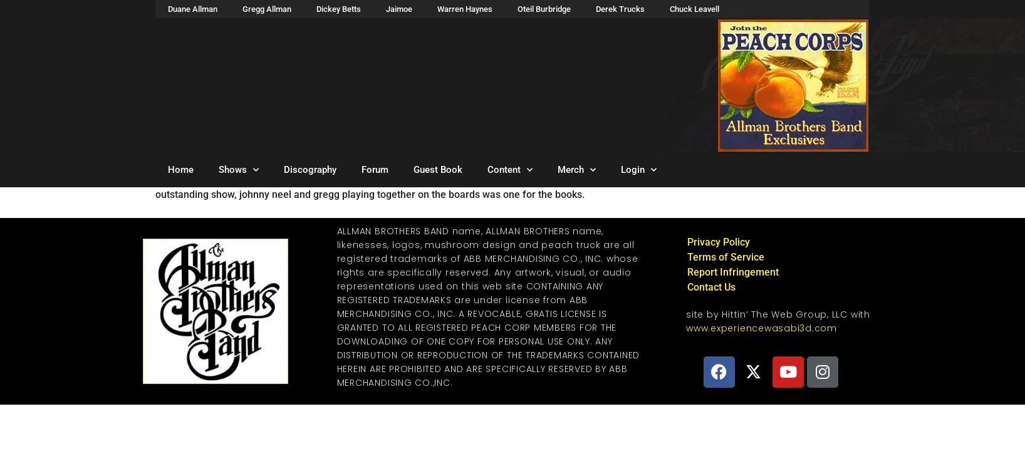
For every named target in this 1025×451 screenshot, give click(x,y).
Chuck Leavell (694, 9)
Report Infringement (733, 272)
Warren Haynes (464, 9)
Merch (577, 170)
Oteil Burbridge (544, 9)
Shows (239, 170)
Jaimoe (399, 9)
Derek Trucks (620, 9)
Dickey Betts (338, 9)
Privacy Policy (718, 242)
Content (510, 170)
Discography (310, 169)
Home (181, 169)
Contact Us (711, 287)
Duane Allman (192, 9)
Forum (375, 169)
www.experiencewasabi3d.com (761, 328)
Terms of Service (725, 257)
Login (639, 170)
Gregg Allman (266, 9)
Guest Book (438, 169)
